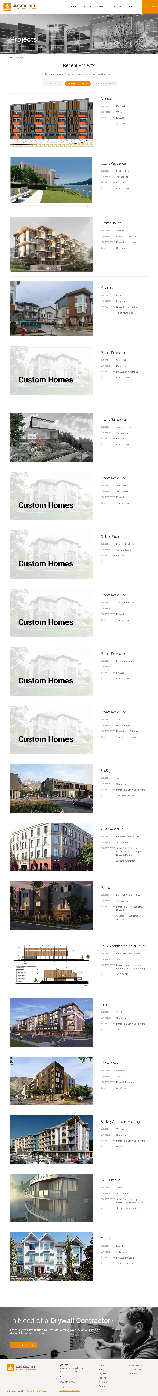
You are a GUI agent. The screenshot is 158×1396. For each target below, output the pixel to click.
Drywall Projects (78, 83)
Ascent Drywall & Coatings (37, 1391)
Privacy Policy (135, 1365)
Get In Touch (23, 1345)
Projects (21, 57)
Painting (102, 1377)
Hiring (101, 1369)
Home (12, 57)
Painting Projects (105, 83)
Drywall (102, 1373)
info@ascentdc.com (69, 1390)
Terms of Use (135, 1369)
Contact (103, 1386)
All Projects (53, 83)
